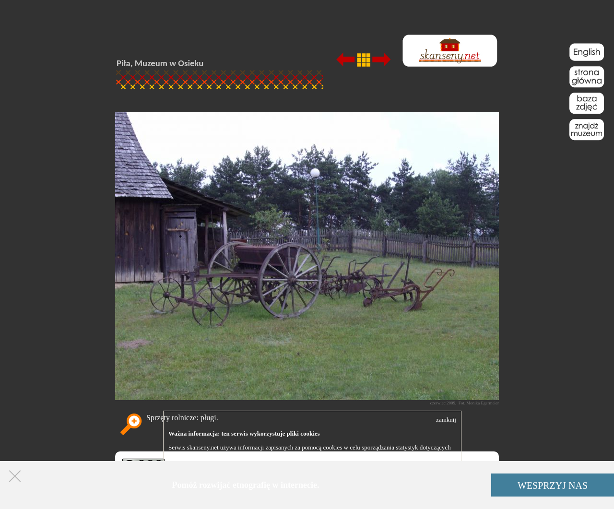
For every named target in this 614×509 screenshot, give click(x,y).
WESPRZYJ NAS (553, 485)
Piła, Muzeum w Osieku (160, 63)
